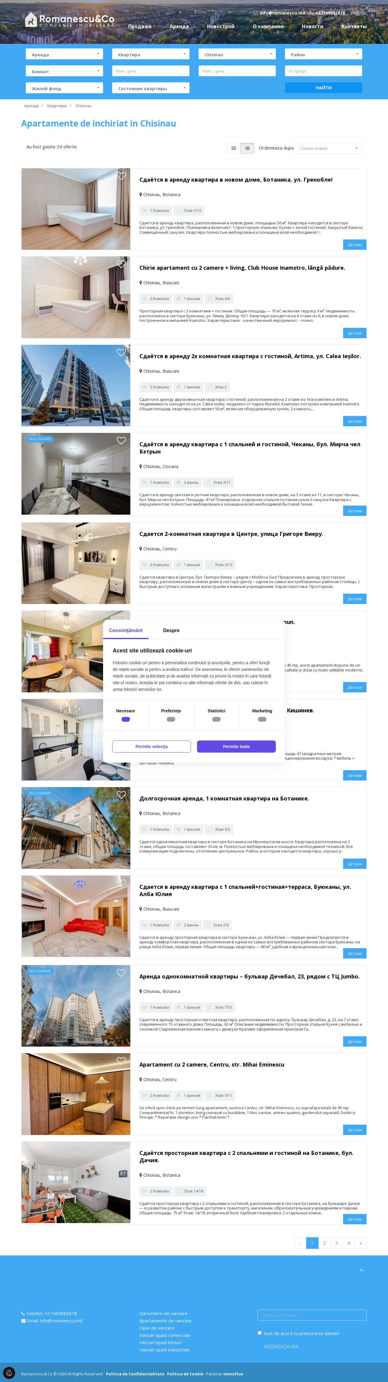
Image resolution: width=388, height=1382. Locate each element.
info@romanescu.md (279, 13)
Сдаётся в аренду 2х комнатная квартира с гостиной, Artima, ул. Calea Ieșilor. (250, 356)
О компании (268, 26)
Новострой (221, 26)
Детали (355, 244)
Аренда (179, 26)
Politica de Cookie (185, 1374)
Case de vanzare (156, 1328)
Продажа (140, 26)
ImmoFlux (233, 1374)
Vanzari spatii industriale (164, 1350)
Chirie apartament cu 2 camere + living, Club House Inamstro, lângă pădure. (242, 267)
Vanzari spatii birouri (160, 1342)
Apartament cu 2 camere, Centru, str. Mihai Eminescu (211, 1064)
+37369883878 (327, 13)
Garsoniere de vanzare (163, 1313)
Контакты (354, 26)
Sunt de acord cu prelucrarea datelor (299, 1333)
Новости (312, 26)
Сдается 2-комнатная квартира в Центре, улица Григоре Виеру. (231, 533)
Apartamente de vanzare (165, 1321)
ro (354, 13)
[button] (64, 53)
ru (363, 13)
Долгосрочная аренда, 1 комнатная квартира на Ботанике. (224, 798)
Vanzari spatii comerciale (165, 1335)
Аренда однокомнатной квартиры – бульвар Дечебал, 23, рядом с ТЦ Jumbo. (249, 976)
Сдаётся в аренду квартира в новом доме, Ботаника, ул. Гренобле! (236, 179)
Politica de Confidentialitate (135, 1374)
